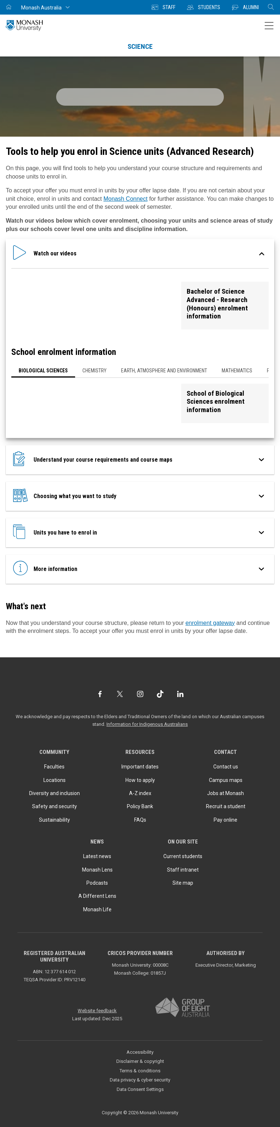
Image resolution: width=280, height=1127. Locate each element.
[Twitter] (120, 694)
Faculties (54, 767)
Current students (182, 856)
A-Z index (140, 793)
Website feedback (97, 1010)
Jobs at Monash (225, 793)
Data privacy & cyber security (140, 1080)
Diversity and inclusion (54, 793)
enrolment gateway (210, 623)
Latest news (97, 856)
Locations (54, 780)
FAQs (140, 820)
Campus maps (225, 780)
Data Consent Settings (140, 1089)
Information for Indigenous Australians (147, 724)
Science (140, 46)
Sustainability (54, 820)
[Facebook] (100, 694)
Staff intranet (183, 870)
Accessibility (140, 1052)
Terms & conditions (140, 1070)
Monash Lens (97, 870)
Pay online (225, 820)
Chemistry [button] (94, 370)
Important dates (140, 767)
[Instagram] (140, 694)
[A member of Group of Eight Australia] (182, 1007)
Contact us (225, 767)
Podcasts (97, 883)
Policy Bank (140, 806)
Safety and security (54, 806)
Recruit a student (225, 806)
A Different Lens (97, 896)
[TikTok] (160, 694)
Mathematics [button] (237, 370)
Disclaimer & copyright (140, 1061)
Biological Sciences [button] (43, 370)
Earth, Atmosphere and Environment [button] (164, 370)
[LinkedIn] (180, 694)
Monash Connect (126, 199)
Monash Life (97, 909)
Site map (182, 883)
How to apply (140, 780)
